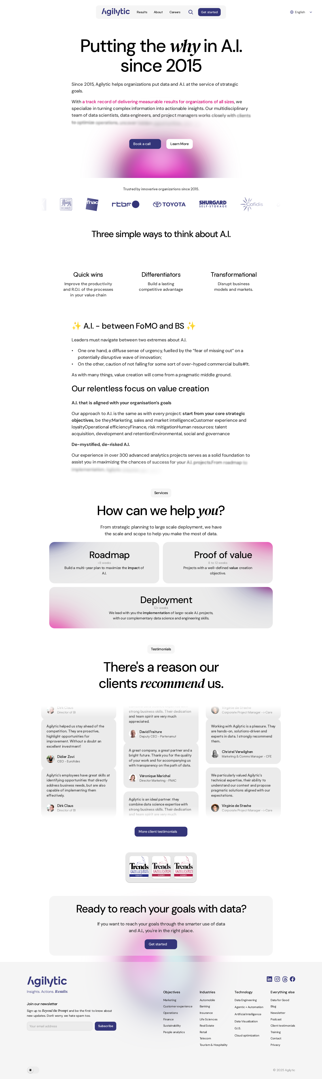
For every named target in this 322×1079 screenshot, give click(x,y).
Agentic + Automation (249, 1007)
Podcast (276, 1019)
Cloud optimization (247, 1035)
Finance (168, 1019)
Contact (276, 1038)
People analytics (174, 1032)
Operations (170, 1013)
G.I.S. (238, 1028)
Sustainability (172, 1026)
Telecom (205, 1038)
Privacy (275, 1045)
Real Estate (207, 1026)
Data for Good (280, 1000)
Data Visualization (246, 1021)
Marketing (169, 1000)
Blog (273, 1006)
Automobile (207, 1000)
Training (276, 1032)
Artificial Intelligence (248, 1014)
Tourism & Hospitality (214, 1045)
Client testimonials (283, 1026)
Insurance (206, 1013)
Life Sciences (209, 1019)
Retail (203, 1032)
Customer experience (178, 1006)
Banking (205, 1006)
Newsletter (278, 1013)
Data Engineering (246, 1000)
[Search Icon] (191, 12)
